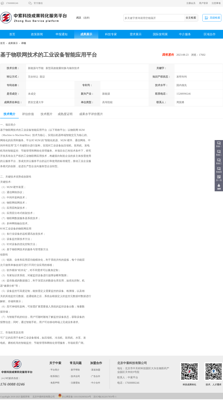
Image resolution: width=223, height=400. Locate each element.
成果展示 (86, 34)
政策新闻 (37, 34)
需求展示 (136, 34)
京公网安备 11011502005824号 (74, 396)
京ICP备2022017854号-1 (105, 396)
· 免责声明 (54, 382)
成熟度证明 (65, 114)
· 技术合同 (75, 376)
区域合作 (210, 34)
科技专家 (111, 34)
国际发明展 (160, 34)
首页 (12, 34)
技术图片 (47, 114)
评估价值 (28, 114)
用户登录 (203, 3)
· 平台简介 (54, 369)
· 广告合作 (95, 376)
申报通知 (62, 34)
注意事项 (216, 3)
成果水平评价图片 (91, 114)
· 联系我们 (54, 376)
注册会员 (190, 3)
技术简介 (9, 114)
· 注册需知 (75, 382)
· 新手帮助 (75, 369)
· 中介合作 (95, 382)
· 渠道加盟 (95, 369)
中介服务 (185, 34)
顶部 (219, 189)
